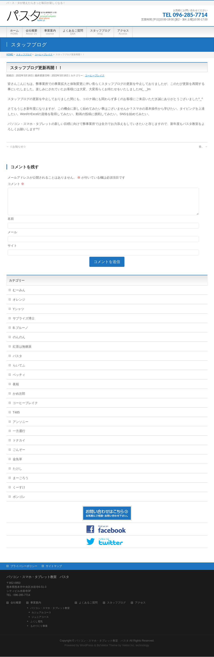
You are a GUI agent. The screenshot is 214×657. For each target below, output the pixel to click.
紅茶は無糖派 (22, 352)
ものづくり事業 (39, 626)
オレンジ (19, 305)
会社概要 (15, 602)
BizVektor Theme (107, 645)
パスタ (17, 361)
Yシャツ (18, 314)
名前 (11, 224)
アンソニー (20, 427)
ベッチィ (19, 380)
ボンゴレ (19, 502)
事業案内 (35, 602)
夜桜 (16, 389)
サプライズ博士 (24, 323)
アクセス (140, 602)
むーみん (19, 295)
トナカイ (19, 445)
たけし (17, 474)
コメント (16, 184)
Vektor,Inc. (128, 645)
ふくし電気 (36, 621)
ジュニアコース (40, 617)
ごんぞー (19, 455)
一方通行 (19, 436)
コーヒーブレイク (95, 75)
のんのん (19, 342)
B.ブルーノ (20, 333)
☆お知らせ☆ (16, 146)
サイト (12, 251)
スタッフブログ (116, 602)
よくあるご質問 (88, 602)
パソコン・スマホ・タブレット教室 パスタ (102, 640)
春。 (203, 146)
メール (12, 237)
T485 (16, 417)
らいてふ (19, 370)
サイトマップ (54, 566)
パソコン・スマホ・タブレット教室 (50, 608)
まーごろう (20, 483)
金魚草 (17, 464)
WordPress (86, 645)
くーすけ (19, 492)
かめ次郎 (19, 399)
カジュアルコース (41, 612)
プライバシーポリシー (23, 566)
